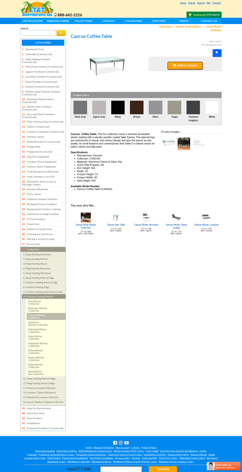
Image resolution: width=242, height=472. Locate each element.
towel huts (30, 214)
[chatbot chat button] (223, 466)
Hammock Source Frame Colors (125, 440)
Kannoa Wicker (198, 440)
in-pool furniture (33, 209)
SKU (211, 41)
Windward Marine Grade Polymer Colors (135, 448)
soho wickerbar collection (36, 360)
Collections (83, 20)
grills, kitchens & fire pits (38, 169)
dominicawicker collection (38, 311)
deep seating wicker (35, 246)
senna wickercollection (35, 354)
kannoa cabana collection (39, 375)
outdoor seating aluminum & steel (43, 279)
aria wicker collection (34, 290)
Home (183, 3)
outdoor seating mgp (36, 275)
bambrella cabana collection (41, 385)
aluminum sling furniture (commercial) (38, 97)
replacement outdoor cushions (41, 200)
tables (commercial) (35, 122)
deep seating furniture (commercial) (36, 60)
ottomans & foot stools (37, 223)
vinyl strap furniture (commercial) (42, 65)
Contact (216, 3)
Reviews (136, 444)
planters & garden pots (37, 218)
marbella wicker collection (37, 318)
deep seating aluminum (37, 242)
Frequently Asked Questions (91, 440)
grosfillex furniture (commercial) (42, 75)
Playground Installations (75, 444)
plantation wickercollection (38, 332)
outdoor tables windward (39, 380)
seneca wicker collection (36, 346)
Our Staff (159, 20)
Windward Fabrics (102, 448)
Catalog (108, 20)
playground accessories (37, 146)
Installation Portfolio (155, 440)
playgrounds (31, 141)
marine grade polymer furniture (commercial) (41, 90)
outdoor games (33, 132)
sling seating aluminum (36, 256)
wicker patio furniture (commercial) (37, 104)
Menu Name (54, 444)
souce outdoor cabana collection (43, 389)
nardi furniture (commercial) (39, 80)
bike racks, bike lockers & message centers (39, 175)
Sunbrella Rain (149, 444)
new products (32, 405)
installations (31, 410)
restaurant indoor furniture (39, 195)
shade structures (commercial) (41, 136)
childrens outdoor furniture (39, 190)
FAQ (208, 3)
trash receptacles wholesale (40, 164)
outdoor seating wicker (38, 284)
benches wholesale (35, 181)
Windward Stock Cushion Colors (176, 448)
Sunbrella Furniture (66, 437)
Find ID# (163, 455)
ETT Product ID (209, 45)
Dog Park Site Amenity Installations (179, 437)
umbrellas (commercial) (37, 54)
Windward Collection (78, 448)
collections (30, 237)
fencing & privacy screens (38, 228)
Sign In (191, 3)
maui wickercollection (35, 325)
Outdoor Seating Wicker (189, 26)
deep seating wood (35, 251)
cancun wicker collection (37, 304)
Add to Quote (185, 65)
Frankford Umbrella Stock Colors (56, 440)
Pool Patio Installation (101, 444)
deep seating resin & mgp (39, 366)
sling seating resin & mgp (39, 371)
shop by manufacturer (36, 396)
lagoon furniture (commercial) (40, 70)
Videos (184, 20)
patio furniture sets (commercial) (42, 118)
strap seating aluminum (37, 261)
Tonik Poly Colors (168, 444)
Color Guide (133, 20)
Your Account (122, 433)
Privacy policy (122, 444)
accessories (31, 232)
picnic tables (31, 186)
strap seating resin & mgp (38, 265)
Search (201, 3)
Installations (33, 20)
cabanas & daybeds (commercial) (43, 127)
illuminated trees (33, 49)
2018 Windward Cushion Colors (95, 437)
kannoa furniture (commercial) (40, 84)
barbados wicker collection (37, 297)
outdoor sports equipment (39, 160)
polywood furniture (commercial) (42, 415)
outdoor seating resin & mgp (40, 270)
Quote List (199, 14)
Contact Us (209, 20)
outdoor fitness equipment (39, 155)
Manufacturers (58, 20)
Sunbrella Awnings (45, 437)
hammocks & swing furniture (40, 204)
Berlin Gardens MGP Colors (129, 437)
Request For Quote (104, 433)
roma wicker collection (35, 339)
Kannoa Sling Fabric (178, 440)
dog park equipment (35, 150)
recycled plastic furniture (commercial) (38, 112)
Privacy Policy (149, 433)
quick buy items (33, 401)
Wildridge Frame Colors (192, 444)
